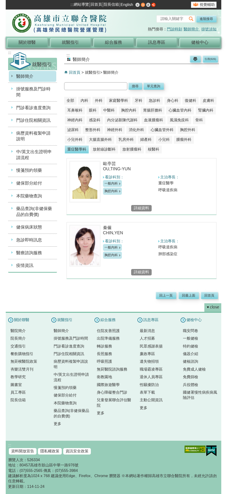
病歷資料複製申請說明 (33, 136)
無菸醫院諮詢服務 (112, 369)
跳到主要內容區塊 (2, 2)
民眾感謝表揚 (151, 346)
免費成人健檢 (194, 369)
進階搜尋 (206, 19)
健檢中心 (199, 42)
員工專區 (18, 392)
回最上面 (188, 295)
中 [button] (143, 5)
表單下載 (147, 392)
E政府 (211, 450)
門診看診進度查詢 (33, 107)
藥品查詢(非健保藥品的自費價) (34, 211)
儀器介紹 (190, 354)
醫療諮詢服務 (29, 252)
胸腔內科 (111, 191)
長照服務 (104, 354)
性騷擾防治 (149, 385)
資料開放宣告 (22, 451)
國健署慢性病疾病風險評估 (200, 395)
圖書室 (16, 385)
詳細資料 (141, 208)
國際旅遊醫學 (108, 385)
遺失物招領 (149, 361)
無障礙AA (195, 449)
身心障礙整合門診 (112, 392)
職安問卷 (190, 331)
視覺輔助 (207, 5)
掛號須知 (209, 29)
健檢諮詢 (190, 361)
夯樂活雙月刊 (21, 369)
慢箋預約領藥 (29, 170)
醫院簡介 (18, 331)
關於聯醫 (27, 42)
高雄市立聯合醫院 (59, 23)
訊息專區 (156, 42)
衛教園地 (104, 377)
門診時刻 (174, 29)
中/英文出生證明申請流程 (34, 154)
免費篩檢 (190, 377)
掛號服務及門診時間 (33, 92)
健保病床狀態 (29, 227)
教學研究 (18, 377)
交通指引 (18, 346)
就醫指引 (70, 42)
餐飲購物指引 (21, 354)
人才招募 (147, 338)
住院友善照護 (108, 331)
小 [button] (137, 5)
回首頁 (96, 4)
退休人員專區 (151, 377)
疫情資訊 (24, 265)
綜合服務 (113, 42)
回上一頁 (166, 295)
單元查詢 (153, 86)
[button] (191, 18)
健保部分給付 (29, 183)
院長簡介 (18, 338)
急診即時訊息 (29, 240)
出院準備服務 (108, 338)
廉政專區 (147, 354)
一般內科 (111, 183)
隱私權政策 (49, 451)
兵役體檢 (190, 385)
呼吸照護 (104, 361)
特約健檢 (190, 346)
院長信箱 (111, 4)
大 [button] (148, 5)
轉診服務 (104, 346)
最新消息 (147, 331)
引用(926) (210, 59)
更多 (57, 424)
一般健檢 (190, 338)
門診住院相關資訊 (33, 120)
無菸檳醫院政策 (23, 361)
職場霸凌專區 (151, 369)
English (127, 5)
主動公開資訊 (151, 400)
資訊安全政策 (77, 451)
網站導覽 (81, 4)
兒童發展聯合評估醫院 (114, 402)
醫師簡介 (192, 29)
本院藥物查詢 (29, 196)
